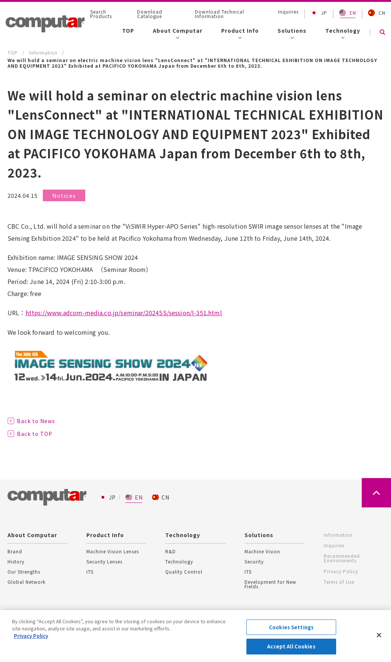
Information (337, 534)
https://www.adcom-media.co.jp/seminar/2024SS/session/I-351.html (124, 312)
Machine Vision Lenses (112, 551)
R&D (170, 551)
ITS (90, 571)
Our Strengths (24, 571)
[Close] (379, 635)
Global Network (26, 582)
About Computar (177, 30)
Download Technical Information (219, 13)
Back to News (36, 421)
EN (347, 12)
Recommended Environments (341, 557)
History (16, 561)
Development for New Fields (270, 584)
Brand (15, 551)
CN (376, 12)
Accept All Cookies (291, 647)
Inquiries (288, 11)
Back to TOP (34, 433)
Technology (342, 30)
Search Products (101, 13)
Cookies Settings (291, 627)
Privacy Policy (340, 569)
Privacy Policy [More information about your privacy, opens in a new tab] (31, 636)
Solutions (292, 30)
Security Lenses (104, 561)
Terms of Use (338, 579)
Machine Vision (262, 551)
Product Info (240, 30)
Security (254, 561)
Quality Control (183, 571)
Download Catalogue (149, 13)
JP (319, 12)
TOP (128, 30)
